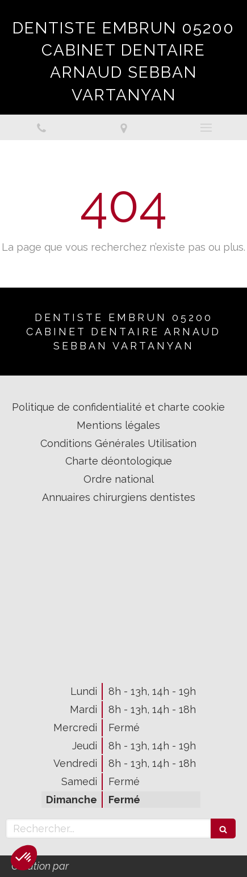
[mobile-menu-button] (206, 127)
